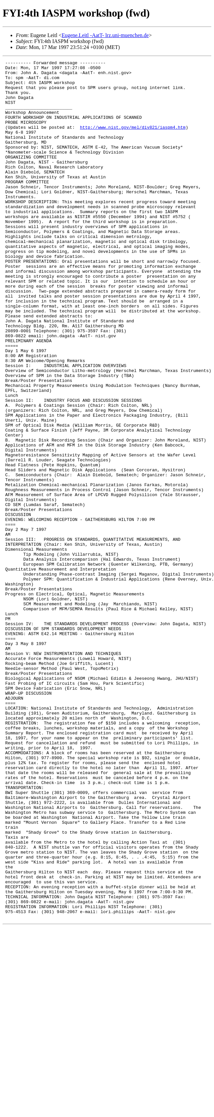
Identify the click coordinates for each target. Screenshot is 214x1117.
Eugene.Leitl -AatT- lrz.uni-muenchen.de (105, 35)
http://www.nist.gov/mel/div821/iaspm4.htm (133, 141)
